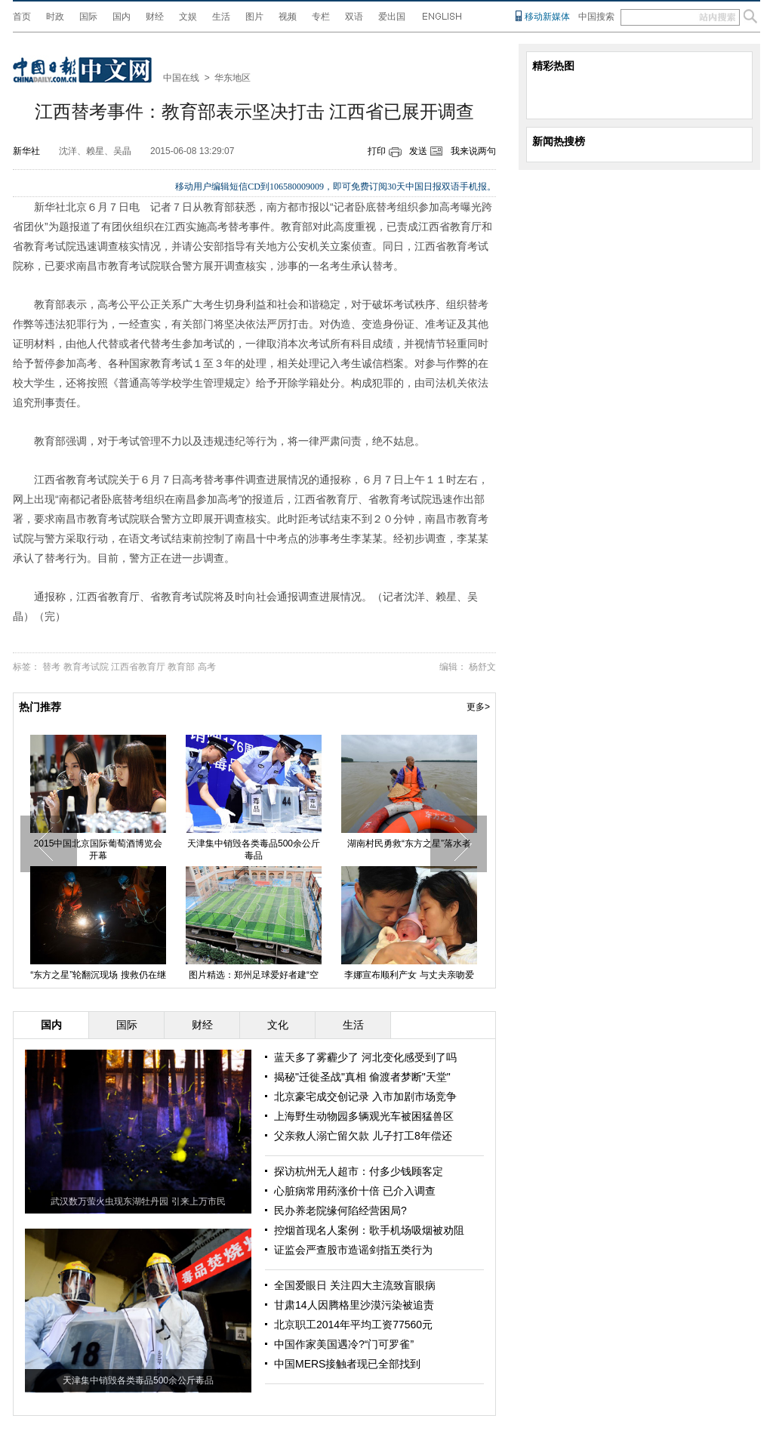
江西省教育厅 (138, 667)
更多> (478, 707)
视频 (288, 16)
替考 (51, 667)
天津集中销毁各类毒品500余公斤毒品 (253, 849)
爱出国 (391, 16)
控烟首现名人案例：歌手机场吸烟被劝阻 (369, 1230)
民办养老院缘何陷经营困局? (340, 1210)
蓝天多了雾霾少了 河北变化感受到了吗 (365, 1057)
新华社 (26, 151)
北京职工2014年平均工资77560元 (353, 1324)
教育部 (181, 667)
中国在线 (181, 77)
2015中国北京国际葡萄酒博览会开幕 (98, 849)
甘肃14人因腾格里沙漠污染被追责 (354, 1305)
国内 (121, 16)
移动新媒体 (547, 16)
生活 (221, 16)
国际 (88, 16)
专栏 (321, 16)
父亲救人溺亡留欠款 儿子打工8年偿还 (363, 1136)
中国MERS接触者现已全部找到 (347, 1364)
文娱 (188, 16)
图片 (254, 16)
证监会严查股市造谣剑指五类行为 (353, 1250)
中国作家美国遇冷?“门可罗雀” (344, 1344)
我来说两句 (473, 151)
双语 (354, 16)
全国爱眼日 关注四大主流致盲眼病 (355, 1285)
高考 (207, 667)
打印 (377, 151)
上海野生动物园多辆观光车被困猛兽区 (364, 1116)
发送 (418, 151)
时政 (55, 16)
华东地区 (232, 77)
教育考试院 (86, 667)
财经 (155, 16)
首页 (22, 16)
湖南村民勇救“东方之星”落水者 (409, 843)
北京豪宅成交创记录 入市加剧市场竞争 (365, 1096)
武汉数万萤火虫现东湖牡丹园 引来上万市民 (138, 1201)
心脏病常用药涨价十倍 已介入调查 (355, 1191)
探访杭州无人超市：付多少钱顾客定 (358, 1171)
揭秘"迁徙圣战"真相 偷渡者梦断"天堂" (362, 1077)
